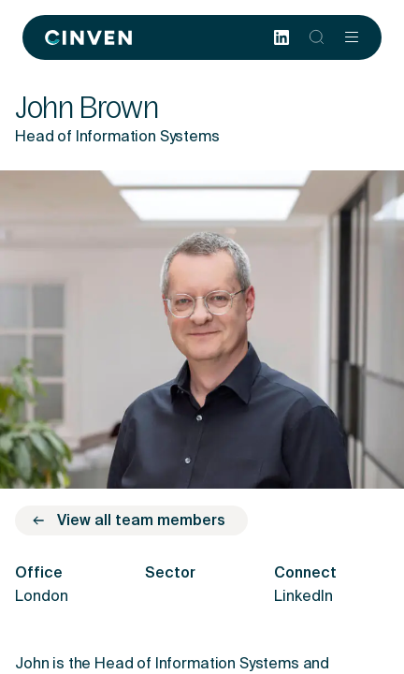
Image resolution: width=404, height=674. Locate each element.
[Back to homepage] (88, 37)
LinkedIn (303, 597)
